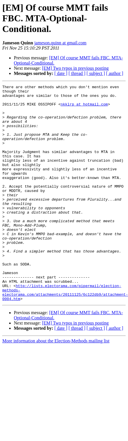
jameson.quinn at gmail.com (60, 42)
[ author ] (114, 73)
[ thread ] (76, 73)
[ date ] (60, 73)
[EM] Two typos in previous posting (75, 68)
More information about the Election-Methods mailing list (55, 384)
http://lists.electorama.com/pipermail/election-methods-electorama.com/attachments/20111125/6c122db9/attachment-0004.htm (65, 334)
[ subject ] (96, 73)
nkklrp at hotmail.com (84, 108)
